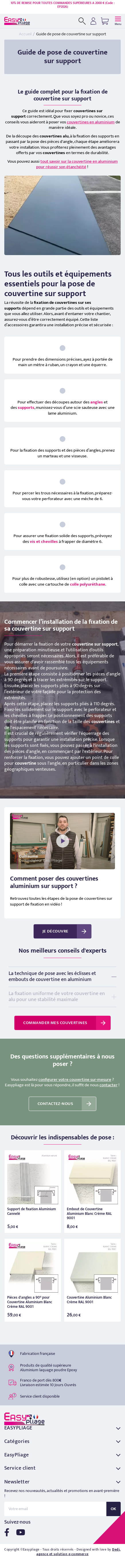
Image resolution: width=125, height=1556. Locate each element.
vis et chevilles (44, 541)
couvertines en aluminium (91, 122)
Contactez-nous (55, 1103)
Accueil (25, 34)
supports (26, 407)
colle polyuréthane (87, 584)
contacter (108, 1085)
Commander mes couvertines (55, 1022)
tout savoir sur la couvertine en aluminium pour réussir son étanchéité (77, 164)
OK (113, 1508)
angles (96, 402)
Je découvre (55, 931)
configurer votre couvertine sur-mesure (74, 1079)
